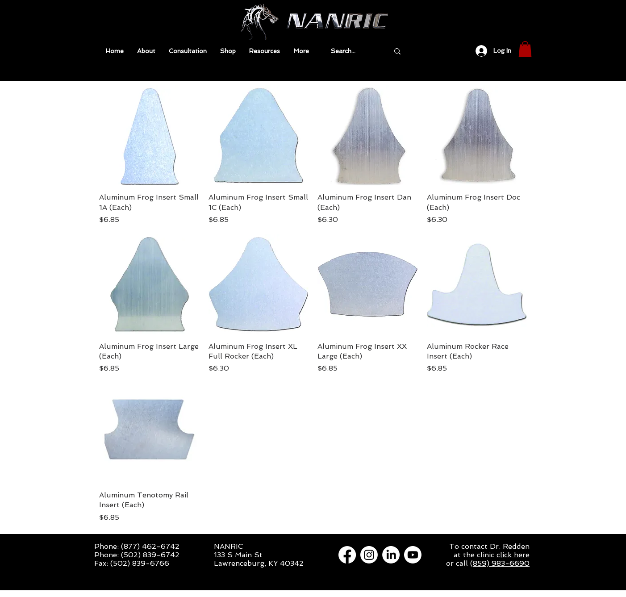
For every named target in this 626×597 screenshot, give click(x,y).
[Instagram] (369, 555)
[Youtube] (413, 555)
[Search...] (353, 51)
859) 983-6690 (501, 563)
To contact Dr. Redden (489, 546)
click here (513, 555)
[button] (264, 51)
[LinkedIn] (391, 555)
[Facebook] (347, 555)
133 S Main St (238, 555)
